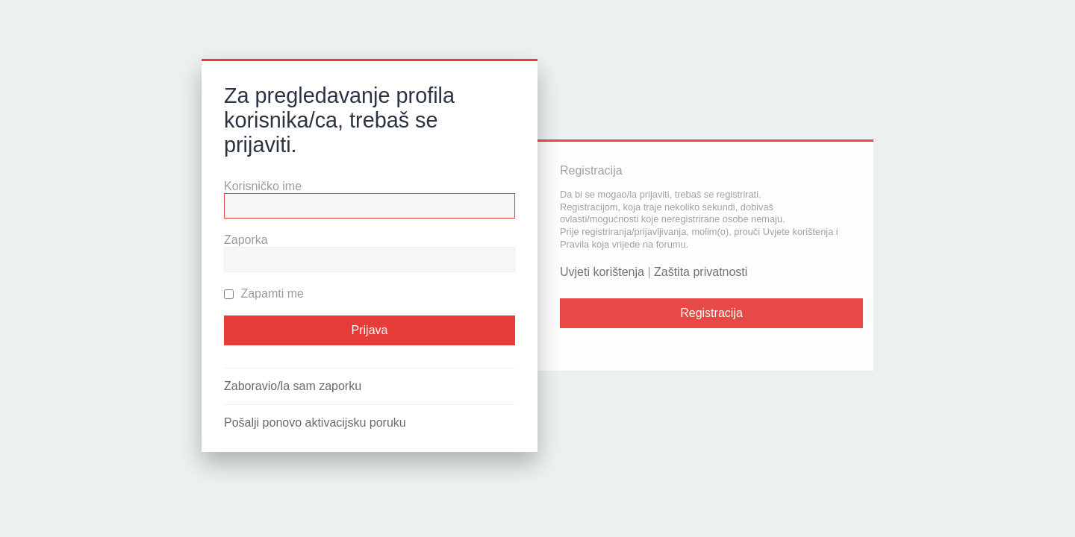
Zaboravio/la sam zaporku (292, 386)
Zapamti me (264, 293)
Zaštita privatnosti (700, 272)
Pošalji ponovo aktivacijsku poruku (315, 422)
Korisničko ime (263, 186)
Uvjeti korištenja (602, 272)
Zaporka (246, 239)
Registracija (711, 313)
